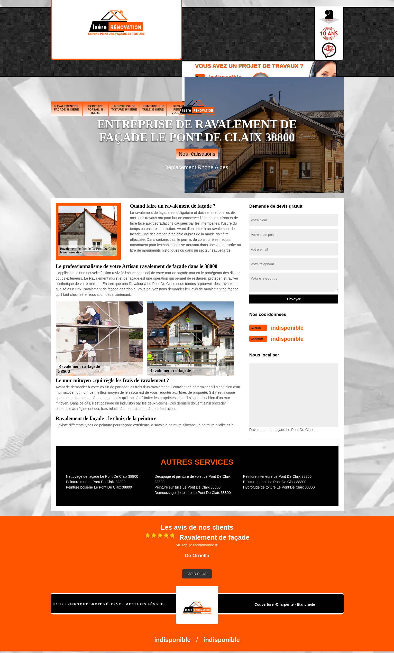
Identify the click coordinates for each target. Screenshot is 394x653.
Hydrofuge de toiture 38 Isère (124, 69)
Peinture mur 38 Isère (238, 71)
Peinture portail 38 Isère (95, 71)
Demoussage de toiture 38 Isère (297, 69)
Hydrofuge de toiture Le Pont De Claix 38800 (279, 486)
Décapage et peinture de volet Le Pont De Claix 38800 (192, 477)
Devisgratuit (221, 31)
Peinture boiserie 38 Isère (212, 71)
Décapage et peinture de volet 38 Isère (183, 71)
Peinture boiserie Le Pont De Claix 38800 (99, 486)
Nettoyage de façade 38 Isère (266, 71)
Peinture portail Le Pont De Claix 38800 (274, 480)
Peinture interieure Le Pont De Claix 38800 (277, 475)
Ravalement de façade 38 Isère (66, 69)
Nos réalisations (197, 154)
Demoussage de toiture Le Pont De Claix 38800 (192, 491)
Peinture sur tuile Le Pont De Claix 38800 (187, 486)
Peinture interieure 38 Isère (329, 71)
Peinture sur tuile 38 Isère (153, 69)
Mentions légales (145, 602)
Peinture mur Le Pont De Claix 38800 (96, 480)
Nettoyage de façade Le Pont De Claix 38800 (102, 475)
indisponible (182, 26)
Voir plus (197, 572)
